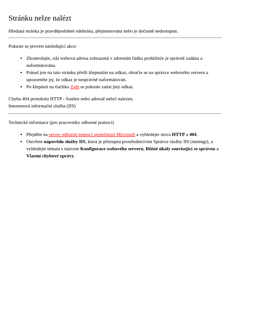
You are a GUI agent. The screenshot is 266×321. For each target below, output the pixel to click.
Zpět (75, 86)
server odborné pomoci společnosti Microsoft (92, 134)
